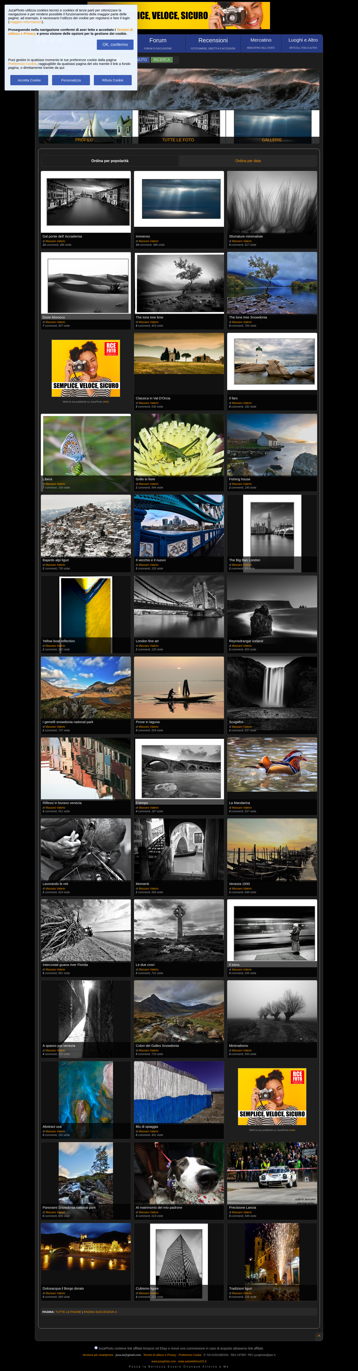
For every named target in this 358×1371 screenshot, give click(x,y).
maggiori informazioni (25, 22)
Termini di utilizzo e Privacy (159, 1355)
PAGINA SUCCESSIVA (100, 1312)
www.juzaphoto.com (164, 1361)
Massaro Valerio (55, 241)
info (106, 401)
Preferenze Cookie (22, 64)
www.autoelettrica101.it (192, 1361)
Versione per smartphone (97, 1355)
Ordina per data (248, 161)
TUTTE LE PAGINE (68, 1312)
